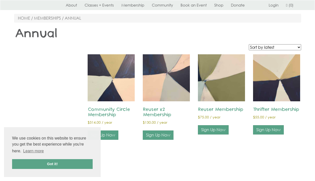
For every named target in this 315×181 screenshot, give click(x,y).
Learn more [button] (33, 151)
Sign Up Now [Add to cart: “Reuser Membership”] (213, 129)
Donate (238, 5)
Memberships (47, 18)
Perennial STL (33, 5)
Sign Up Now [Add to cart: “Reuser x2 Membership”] (158, 135)
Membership (132, 5)
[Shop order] (275, 47)
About (71, 5)
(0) (289, 5)
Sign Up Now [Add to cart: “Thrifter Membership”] (268, 129)
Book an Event (194, 5)
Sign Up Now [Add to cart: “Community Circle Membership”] (103, 135)
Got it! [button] (52, 164)
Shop (218, 5)
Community (162, 5)
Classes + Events (99, 5)
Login (273, 5)
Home (24, 18)
